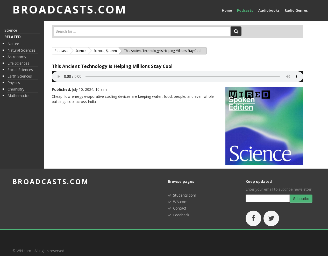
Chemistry (16, 89)
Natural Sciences (21, 50)
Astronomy (17, 56)
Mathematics (19, 95)
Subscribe (301, 199)
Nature (13, 43)
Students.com (184, 195)
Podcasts (245, 10)
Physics (14, 82)
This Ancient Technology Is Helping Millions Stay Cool (112, 66)
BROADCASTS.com (69, 9)
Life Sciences (18, 63)
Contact (179, 208)
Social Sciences (20, 69)
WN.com (180, 201)
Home (227, 10)
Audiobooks (269, 10)
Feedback (181, 214)
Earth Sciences (20, 76)
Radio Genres (296, 10)
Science (10, 30)
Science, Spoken (105, 51)
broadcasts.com (50, 181)
